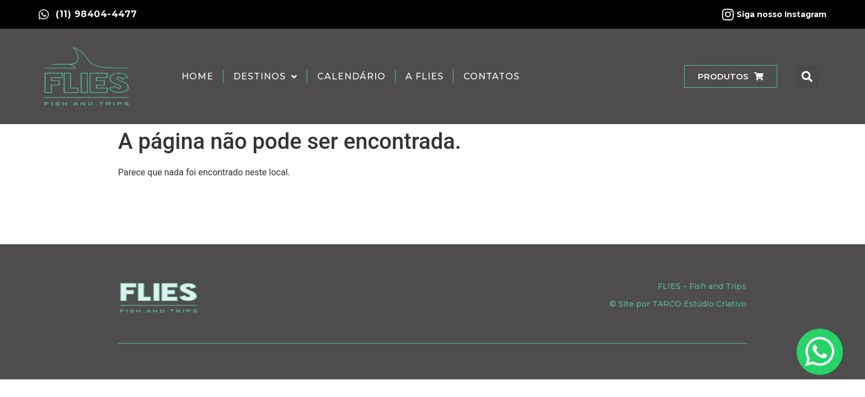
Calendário (351, 76)
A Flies (424, 76)
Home (197, 76)
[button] (807, 77)
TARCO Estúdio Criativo (699, 304)
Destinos (265, 77)
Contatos (491, 76)
